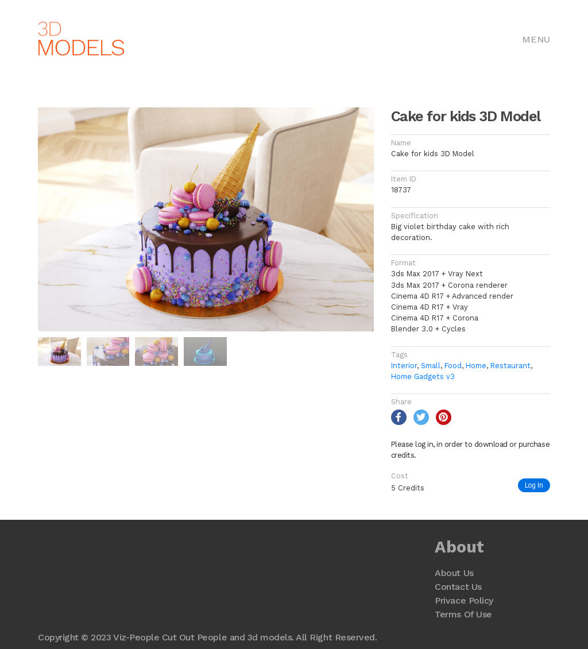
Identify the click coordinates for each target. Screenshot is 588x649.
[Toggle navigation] (536, 38)
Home (476, 365)
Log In (534, 485)
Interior (404, 365)
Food (453, 365)
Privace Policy (464, 600)
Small (430, 365)
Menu (536, 39)
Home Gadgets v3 (423, 376)
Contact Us (458, 586)
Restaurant (510, 365)
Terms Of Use (463, 614)
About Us (454, 572)
